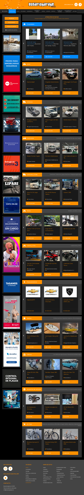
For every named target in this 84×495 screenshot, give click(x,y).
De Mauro (30, 88)
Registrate (11, 22)
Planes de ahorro (46, 478)
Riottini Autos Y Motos (70, 120)
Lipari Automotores (32, 126)
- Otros (71, 478)
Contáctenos (28, 482)
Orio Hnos (48, 126)
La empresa (28, 469)
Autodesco (48, 377)
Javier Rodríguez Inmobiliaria (32, 51)
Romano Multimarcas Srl (51, 160)
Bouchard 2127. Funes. (33, 43)
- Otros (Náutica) (59, 477)
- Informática (72, 467)
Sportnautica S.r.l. (32, 270)
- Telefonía (58, 480)
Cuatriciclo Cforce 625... (33, 263)
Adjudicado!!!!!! (49, 300)
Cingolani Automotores (52, 82)
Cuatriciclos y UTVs (47, 477)
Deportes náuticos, (67, 318)
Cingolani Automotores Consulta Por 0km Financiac (51, 87)
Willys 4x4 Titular (32, 372)
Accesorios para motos (74, 389)
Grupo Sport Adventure (49, 269)
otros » (79, 425)
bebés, (66, 424)
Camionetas (45, 471)
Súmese (27, 471)
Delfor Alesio (68, 88)
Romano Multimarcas (51, 156)
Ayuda (27, 475)
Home (27, 467)
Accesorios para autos (47, 482)
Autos (44, 467)
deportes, (71, 424)
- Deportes (72, 473)
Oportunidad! (30, 82)
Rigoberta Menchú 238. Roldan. (70, 43)
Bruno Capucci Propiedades (49, 51)
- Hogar (71, 469)
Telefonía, (45, 424)
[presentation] (23, 43)
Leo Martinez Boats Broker (69, 342)
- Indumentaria (73, 475)
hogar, (63, 424)
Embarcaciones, (57, 318)
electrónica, (51, 424)
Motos (44, 475)
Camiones (45, 473)
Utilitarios (45, 469)
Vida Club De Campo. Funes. (51, 43)
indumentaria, (77, 424)
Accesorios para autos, (62, 389)
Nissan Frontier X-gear (33, 156)
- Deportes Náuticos (60, 475)
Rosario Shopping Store (32, 448)
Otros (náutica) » (77, 318)
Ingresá (11, 18)
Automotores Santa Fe (69, 269)
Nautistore (30, 343)
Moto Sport (67, 234)
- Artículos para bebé (74, 471)
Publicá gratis (11, 26)
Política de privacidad (30, 480)
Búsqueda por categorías (31, 478)
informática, (57, 424)
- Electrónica (59, 482)
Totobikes (48, 449)
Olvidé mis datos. (11, 30)
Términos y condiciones (31, 473)
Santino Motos (49, 234)
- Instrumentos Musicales (75, 477)
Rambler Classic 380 (69, 372)
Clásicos (45, 480)
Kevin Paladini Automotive (68, 377)
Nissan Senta (31, 161)
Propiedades (59, 469)
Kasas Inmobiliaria (69, 52)
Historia (27, 477)
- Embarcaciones (60, 473)
